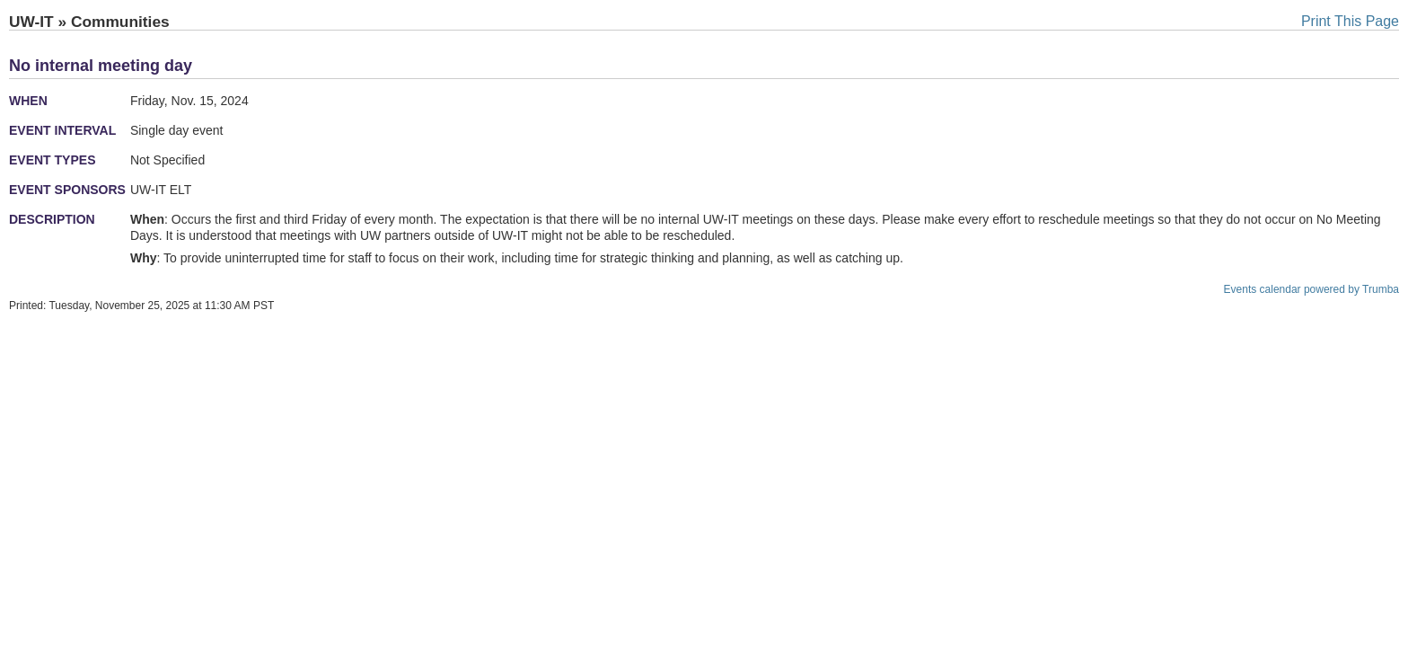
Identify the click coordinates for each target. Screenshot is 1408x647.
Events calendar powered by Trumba (1311, 289)
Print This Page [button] (1350, 21)
